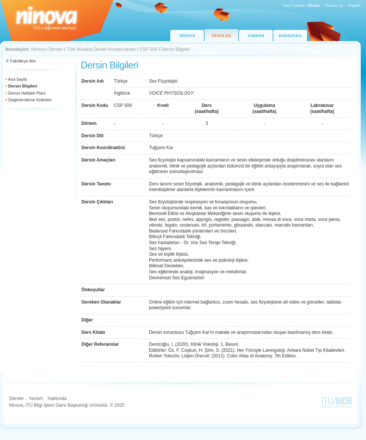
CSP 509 (149, 49)
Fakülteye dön (23, 61)
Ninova (38, 49)
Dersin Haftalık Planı (27, 93)
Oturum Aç (334, 5)
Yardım (36, 398)
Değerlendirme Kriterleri (30, 100)
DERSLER (221, 35)
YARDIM (255, 35)
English (354, 5)
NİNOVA (187, 35)
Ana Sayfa (17, 79)
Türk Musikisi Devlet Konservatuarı (101, 49)
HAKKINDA (290, 35)
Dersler (56, 49)
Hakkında (56, 398)
